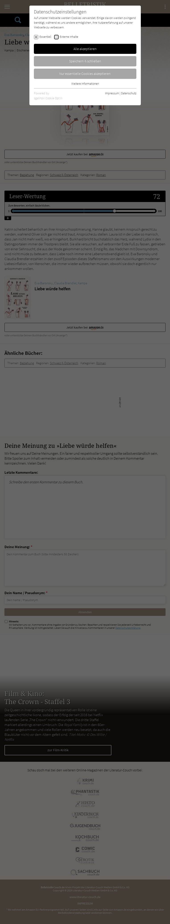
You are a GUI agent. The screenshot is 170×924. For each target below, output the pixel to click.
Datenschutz (128, 93)
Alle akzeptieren (85, 48)
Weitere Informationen (85, 84)
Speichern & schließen (85, 61)
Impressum (112, 93)
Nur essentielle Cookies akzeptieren (85, 73)
